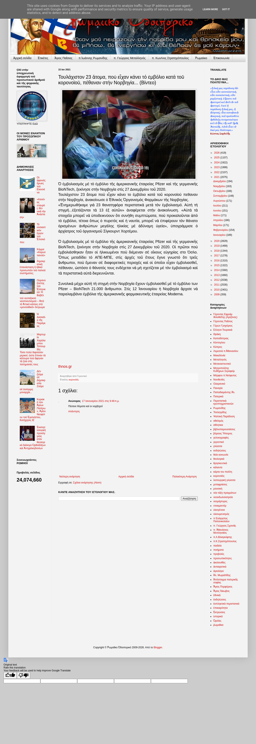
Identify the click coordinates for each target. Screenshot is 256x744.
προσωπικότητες (222, 558)
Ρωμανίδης (219, 408)
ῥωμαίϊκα (218, 625)
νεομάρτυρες (220, 501)
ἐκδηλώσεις (219, 599)
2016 (217, 260)
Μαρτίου (218, 225)
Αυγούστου (219, 200)
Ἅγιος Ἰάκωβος (221, 591)
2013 (217, 275)
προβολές (218, 554)
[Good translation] (10, 675)
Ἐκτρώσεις (219, 612)
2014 (217, 270)
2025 (217, 157)
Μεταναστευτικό (222, 363)
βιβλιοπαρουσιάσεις (224, 429)
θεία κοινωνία (220, 454)
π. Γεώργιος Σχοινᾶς (224, 525)
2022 (217, 172)
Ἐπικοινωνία (221, 58)
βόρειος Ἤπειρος (222, 433)
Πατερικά (218, 396)
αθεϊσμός (218, 420)
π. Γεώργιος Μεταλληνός (129, 58)
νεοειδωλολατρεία (223, 497)
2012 (217, 279)
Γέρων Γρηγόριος (222, 325)
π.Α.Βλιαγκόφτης (222, 537)
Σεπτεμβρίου (220, 195)
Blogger (158, 647)
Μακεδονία (219, 355)
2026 (217, 152)
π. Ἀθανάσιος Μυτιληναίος (220, 531)
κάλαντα (217, 467)
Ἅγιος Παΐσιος (63, 58)
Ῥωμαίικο (201, 58)
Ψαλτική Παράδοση (224, 416)
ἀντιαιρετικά (219, 566)
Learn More (210, 9)
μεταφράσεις (220, 484)
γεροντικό (218, 442)
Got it (226, 9)
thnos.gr (65, 366)
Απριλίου (218, 220)
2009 (217, 294)
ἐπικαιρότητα (220, 607)
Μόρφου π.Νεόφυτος (225, 375)
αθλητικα (218, 425)
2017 (217, 255)
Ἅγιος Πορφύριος (222, 586)
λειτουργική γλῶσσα (224, 480)
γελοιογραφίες (221, 437)
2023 (217, 167)
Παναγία (217, 388)
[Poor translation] (23, 675)
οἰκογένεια (219, 509)
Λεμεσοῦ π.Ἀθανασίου (225, 351)
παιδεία (217, 545)
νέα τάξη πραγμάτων (224, 492)
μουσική (217, 488)
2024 (217, 162)
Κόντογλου (219, 342)
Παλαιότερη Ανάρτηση (184, 476)
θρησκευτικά (220, 463)
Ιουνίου (217, 210)
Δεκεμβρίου (220, 181)
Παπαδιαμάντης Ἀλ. (224, 392)
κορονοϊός (74, 379)
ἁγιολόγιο (218, 571)
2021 (217, 177)
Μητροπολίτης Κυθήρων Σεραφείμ (224, 370)
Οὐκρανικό (219, 383)
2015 (217, 265)
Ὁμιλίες (217, 620)
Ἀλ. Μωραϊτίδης (222, 575)
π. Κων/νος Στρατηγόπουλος (170, 58)
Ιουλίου (217, 205)
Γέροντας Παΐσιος (223, 321)
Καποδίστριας (221, 338)
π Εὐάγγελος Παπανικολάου (221, 520)
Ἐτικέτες (43, 58)
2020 (217, 241)
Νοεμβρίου (219, 186)
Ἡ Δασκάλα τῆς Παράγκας (41, 320)
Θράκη (217, 334)
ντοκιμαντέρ (219, 505)
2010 (217, 289)
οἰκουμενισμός (221, 514)
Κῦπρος (217, 346)
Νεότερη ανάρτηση (69, 476)
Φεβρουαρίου (221, 230)
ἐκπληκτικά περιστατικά (226, 603)
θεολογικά (218, 458)
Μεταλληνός (220, 359)
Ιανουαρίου (219, 235)
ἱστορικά (217, 616)
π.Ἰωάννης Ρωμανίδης (93, 58)
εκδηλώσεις (219, 450)
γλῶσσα (217, 446)
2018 (217, 250)
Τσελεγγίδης (220, 412)
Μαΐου (217, 215)
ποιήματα (218, 549)
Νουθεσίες (219, 379)
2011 (217, 284)
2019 (217, 245)
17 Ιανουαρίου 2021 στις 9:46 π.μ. (100, 401)
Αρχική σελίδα (126, 476)
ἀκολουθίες (219, 562)
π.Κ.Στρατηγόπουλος (225, 541)
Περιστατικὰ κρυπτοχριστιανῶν (223, 402)
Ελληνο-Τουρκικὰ (222, 329)
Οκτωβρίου (219, 191)
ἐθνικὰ (216, 595)
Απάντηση (74, 411)
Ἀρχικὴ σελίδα (22, 58)
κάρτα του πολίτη (222, 471)
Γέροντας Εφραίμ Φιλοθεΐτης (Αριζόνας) (225, 316)
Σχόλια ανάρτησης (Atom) (87, 482)
